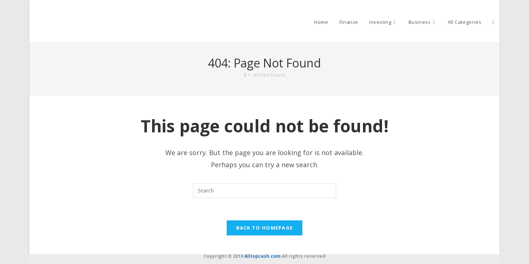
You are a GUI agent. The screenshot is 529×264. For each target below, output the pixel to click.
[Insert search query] (264, 190)
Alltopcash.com (262, 256)
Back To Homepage (264, 227)
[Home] (245, 75)
